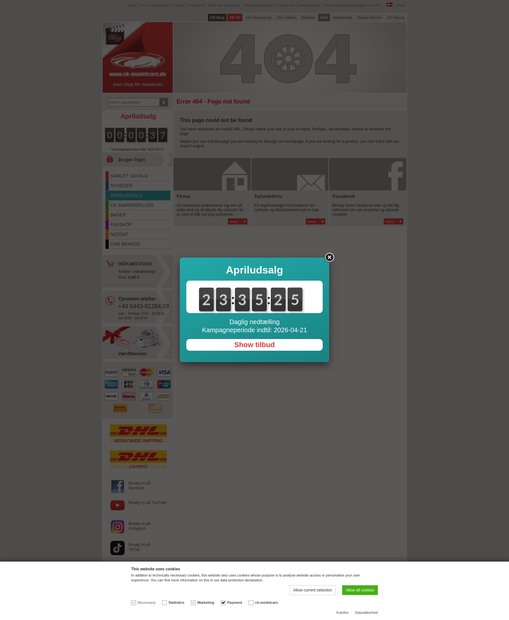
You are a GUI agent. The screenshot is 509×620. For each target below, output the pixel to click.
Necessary (146, 602)
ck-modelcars (266, 602)
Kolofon (342, 612)
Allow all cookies (360, 590)
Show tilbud (254, 345)
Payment (234, 602)
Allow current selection (312, 590)
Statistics (176, 602)
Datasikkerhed (366, 612)
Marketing (205, 602)
